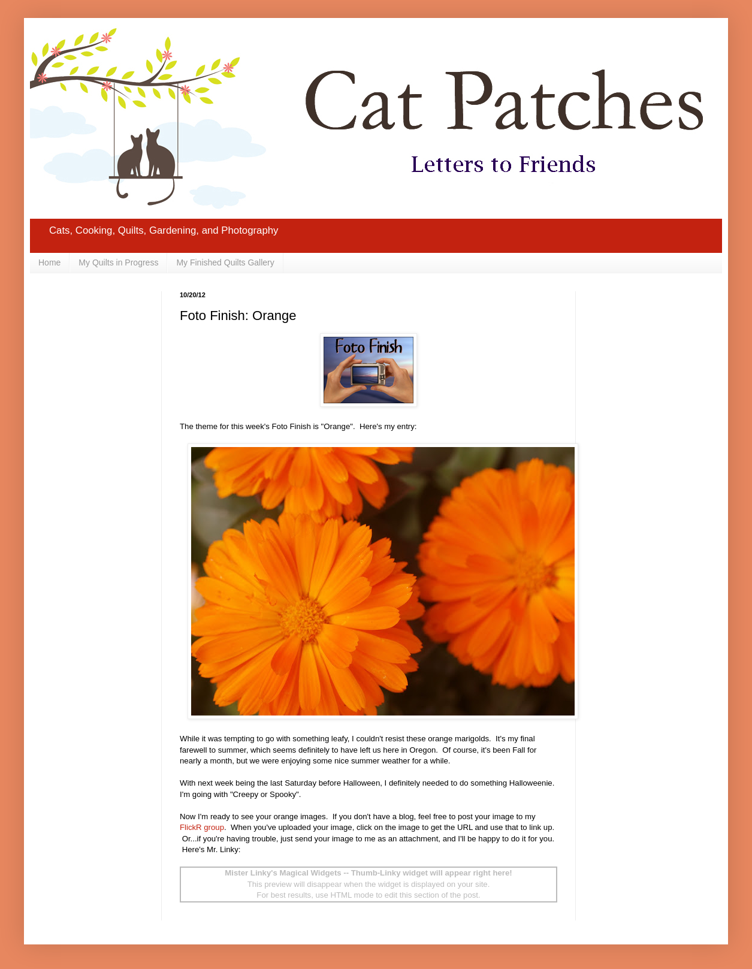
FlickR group (202, 827)
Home (49, 262)
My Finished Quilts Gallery (225, 262)
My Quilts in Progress (118, 262)
